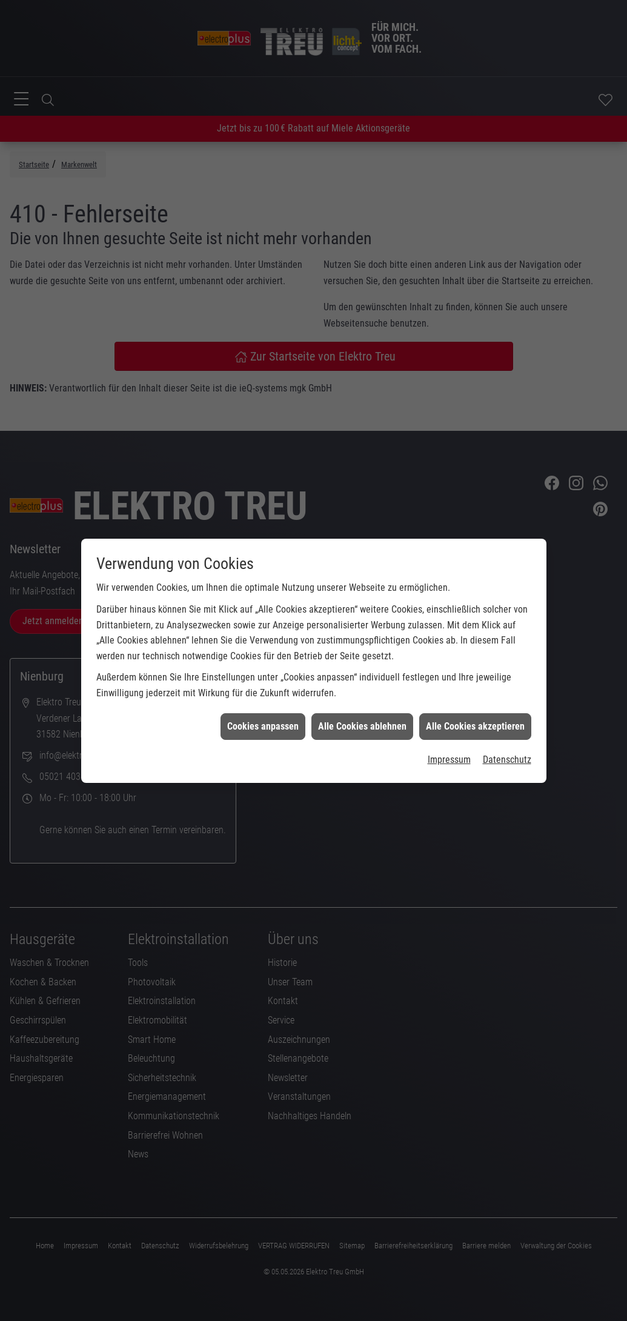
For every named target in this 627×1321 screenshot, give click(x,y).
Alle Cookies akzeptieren (475, 619)
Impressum (449, 652)
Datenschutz (507, 652)
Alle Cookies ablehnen (362, 619)
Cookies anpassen (263, 619)
